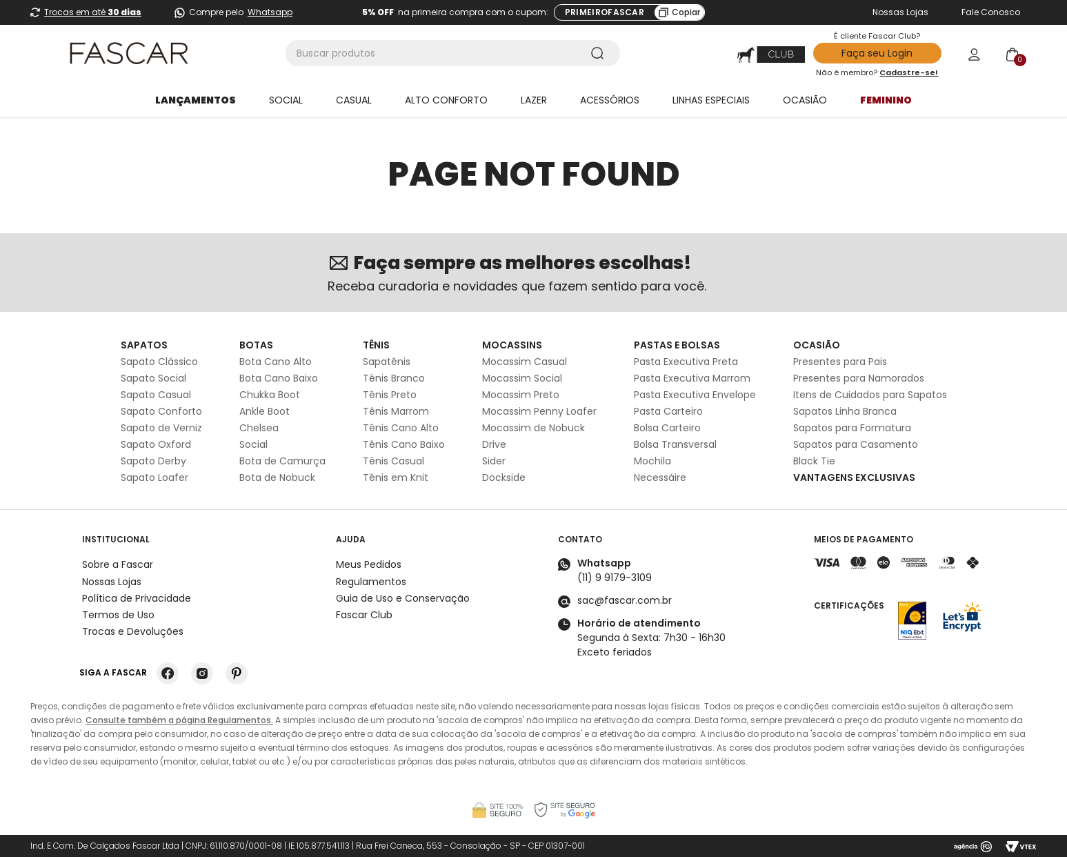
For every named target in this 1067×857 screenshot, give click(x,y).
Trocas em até (92, 12)
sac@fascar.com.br (624, 600)
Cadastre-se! (908, 72)
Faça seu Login (877, 53)
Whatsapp (270, 12)
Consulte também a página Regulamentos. (179, 720)
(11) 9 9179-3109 (614, 577)
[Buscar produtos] (600, 53)
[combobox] (453, 53)
